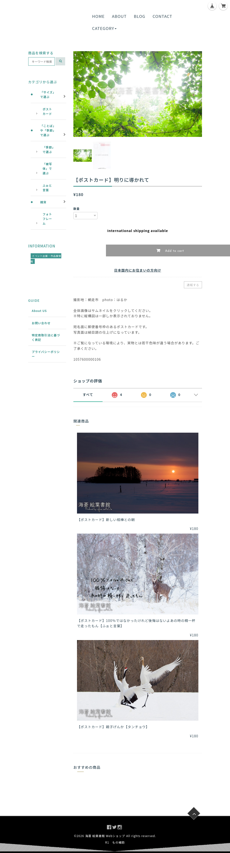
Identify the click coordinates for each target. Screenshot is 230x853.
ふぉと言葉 (47, 187)
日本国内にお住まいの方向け (137, 270)
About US (39, 311)
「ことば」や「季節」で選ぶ (48, 130)
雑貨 (43, 202)
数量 (76, 208)
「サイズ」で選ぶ (48, 94)
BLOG (140, 16)
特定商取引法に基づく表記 (46, 337)
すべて (88, 394)
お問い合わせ (41, 323)
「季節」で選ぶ (48, 149)
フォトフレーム (47, 218)
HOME (98, 16)
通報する (193, 285)
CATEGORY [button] (104, 28)
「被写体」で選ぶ (47, 168)
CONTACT (162, 16)
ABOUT (119, 16)
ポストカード (47, 111)
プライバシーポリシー (46, 354)
